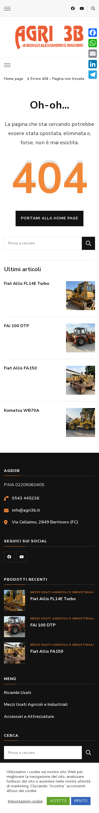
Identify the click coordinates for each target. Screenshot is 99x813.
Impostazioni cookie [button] (25, 801)
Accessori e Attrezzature (29, 716)
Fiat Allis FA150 (20, 368)
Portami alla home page (49, 218)
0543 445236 (25, 498)
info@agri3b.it (26, 510)
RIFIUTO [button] (80, 801)
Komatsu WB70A (21, 410)
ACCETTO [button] (58, 801)
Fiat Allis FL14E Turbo (26, 283)
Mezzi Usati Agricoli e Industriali (62, 592)
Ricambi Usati (17, 693)
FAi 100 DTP (16, 326)
